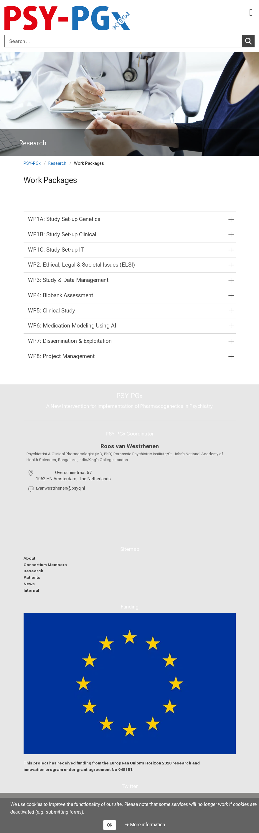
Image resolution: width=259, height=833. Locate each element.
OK (109, 825)
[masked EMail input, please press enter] (60, 489)
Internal (31, 590)
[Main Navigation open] (251, 12)
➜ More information (145, 824)
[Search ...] (123, 41)
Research (57, 163)
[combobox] (129, 41)
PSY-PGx (32, 163)
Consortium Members (45, 564)
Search (250, 41)
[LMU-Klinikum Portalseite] (25, 18)
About (29, 558)
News (29, 583)
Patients (32, 577)
